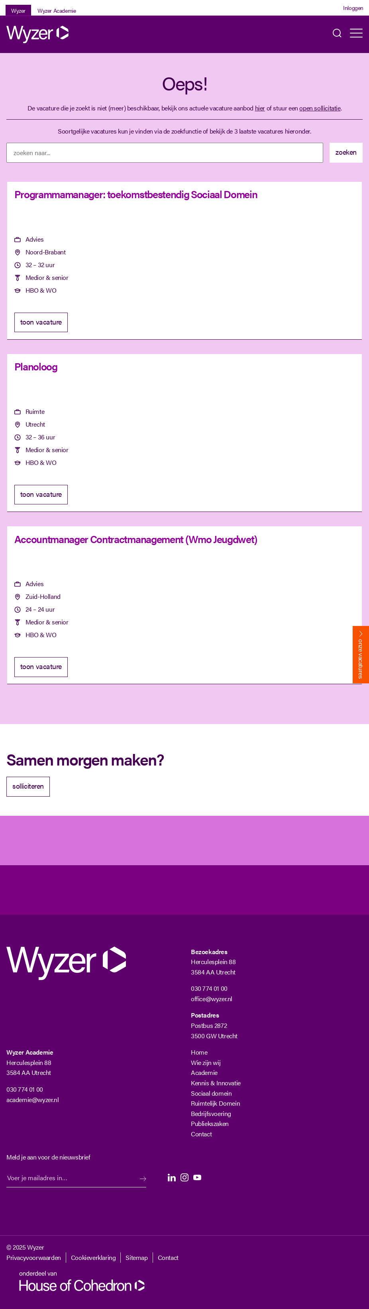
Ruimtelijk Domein (215, 1103)
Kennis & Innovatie (216, 1082)
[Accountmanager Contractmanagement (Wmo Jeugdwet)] (184, 605)
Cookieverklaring (93, 1257)
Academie (204, 1072)
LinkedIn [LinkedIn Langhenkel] (171, 1177)
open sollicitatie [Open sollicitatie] (319, 107)
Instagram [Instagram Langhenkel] (184, 1177)
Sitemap (136, 1257)
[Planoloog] (184, 433)
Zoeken (337, 34)
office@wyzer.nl (211, 998)
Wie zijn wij (205, 1062)
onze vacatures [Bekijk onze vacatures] (361, 659)
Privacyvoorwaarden (33, 1257)
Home (199, 1052)
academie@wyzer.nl (32, 1099)
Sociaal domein (211, 1093)
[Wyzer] (38, 34)
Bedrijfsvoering (211, 1113)
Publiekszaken (210, 1123)
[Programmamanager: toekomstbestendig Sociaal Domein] (184, 261)
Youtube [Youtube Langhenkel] (197, 1177)
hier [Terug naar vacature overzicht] (260, 107)
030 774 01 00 (209, 988)
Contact (201, 1133)
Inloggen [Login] (353, 8)
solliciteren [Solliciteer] (28, 786)
